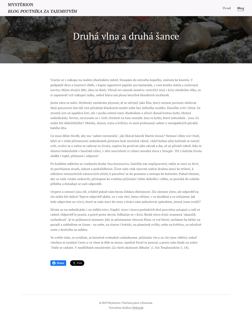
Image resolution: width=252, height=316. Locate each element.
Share (58, 263)
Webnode (138, 308)
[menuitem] (227, 8)
